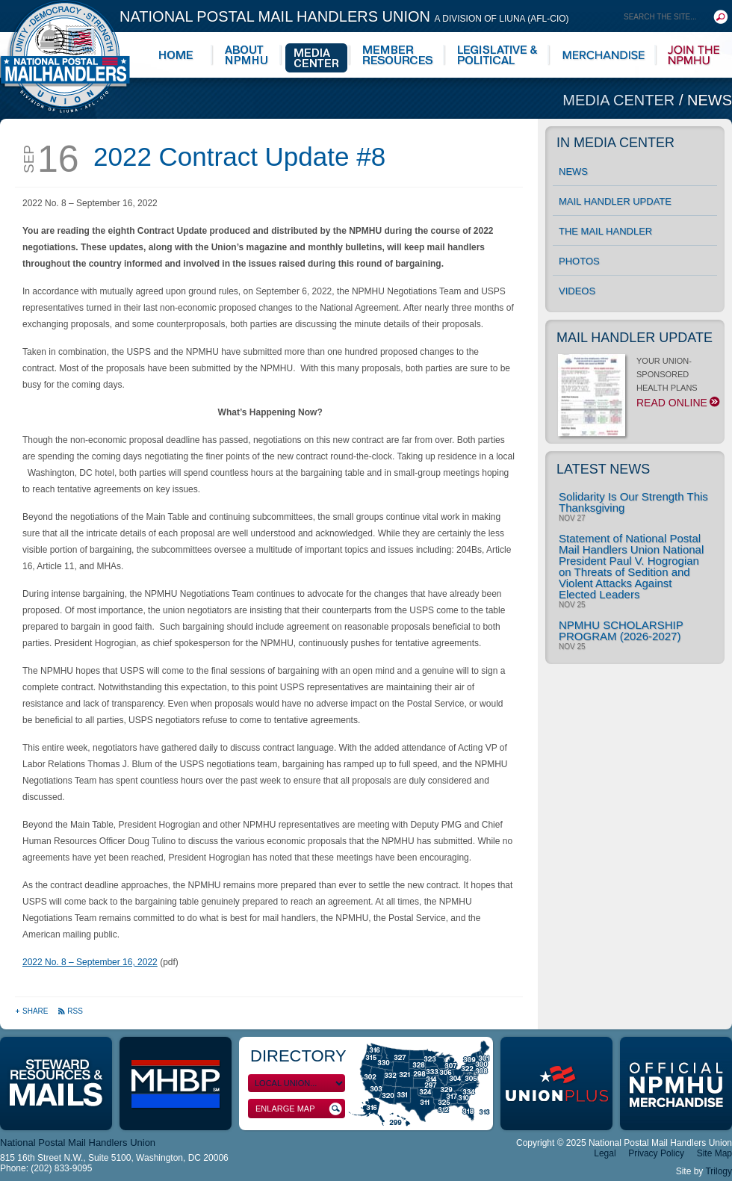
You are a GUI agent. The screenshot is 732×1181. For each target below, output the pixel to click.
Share (32, 1011)
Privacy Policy (656, 1153)
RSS (70, 1011)
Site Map (714, 1153)
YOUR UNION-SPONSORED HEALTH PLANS (637, 386)
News (709, 100)
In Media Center (615, 142)
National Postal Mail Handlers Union (344, 16)
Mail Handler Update (615, 201)
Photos (579, 261)
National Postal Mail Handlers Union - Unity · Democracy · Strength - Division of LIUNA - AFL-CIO (65, 56)
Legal (604, 1153)
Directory (298, 1056)
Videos (577, 291)
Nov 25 (572, 605)
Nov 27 (572, 518)
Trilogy (718, 1171)
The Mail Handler (605, 231)
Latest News (603, 469)
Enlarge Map (298, 1109)
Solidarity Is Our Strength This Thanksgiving (633, 502)
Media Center (620, 100)
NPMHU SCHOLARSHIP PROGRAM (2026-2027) (621, 630)
